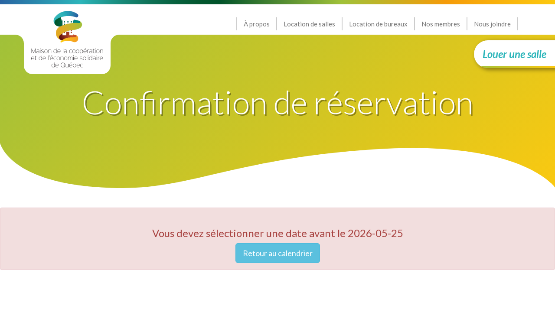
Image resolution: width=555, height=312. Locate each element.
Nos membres (440, 24)
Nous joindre (492, 24)
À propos (257, 24)
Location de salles (309, 24)
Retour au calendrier (278, 253)
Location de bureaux (378, 24)
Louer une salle (514, 54)
